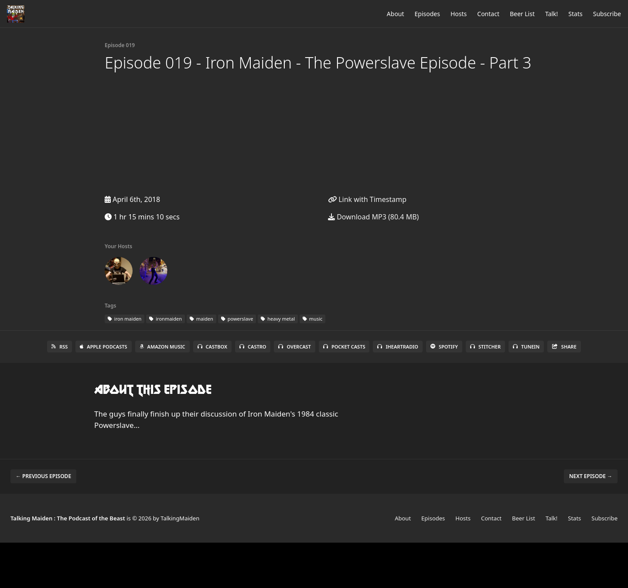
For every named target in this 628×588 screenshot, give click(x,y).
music (312, 318)
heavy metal (278, 318)
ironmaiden (165, 318)
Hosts (459, 14)
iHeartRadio (397, 346)
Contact (488, 14)
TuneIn (526, 346)
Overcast (294, 346)
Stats (575, 14)
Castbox (212, 346)
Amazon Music (162, 346)
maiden (201, 318)
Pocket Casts (344, 346)
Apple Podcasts (103, 346)
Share (564, 346)
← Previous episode (43, 476)
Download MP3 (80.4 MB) (373, 217)
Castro (252, 346)
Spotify (444, 346)
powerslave (237, 318)
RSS (59, 346)
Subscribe (607, 14)
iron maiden (124, 318)
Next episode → (590, 476)
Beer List (522, 14)
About (395, 14)
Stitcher (485, 346)
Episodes (427, 14)
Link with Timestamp (367, 199)
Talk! (551, 14)
